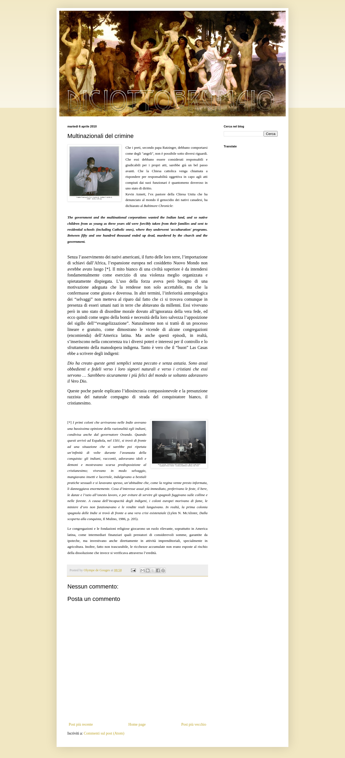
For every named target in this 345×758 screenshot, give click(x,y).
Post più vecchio (193, 724)
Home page (137, 724)
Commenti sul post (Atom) (104, 733)
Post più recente (81, 724)
